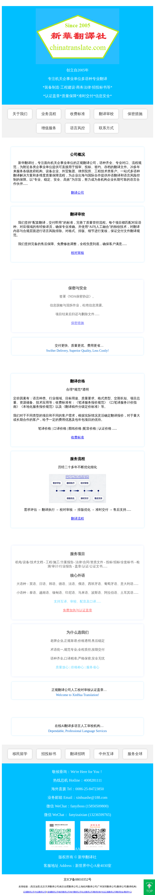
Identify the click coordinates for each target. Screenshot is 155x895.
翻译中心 (128, 892)
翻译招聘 (77, 754)
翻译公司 (77, 192)
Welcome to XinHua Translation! (77, 695)
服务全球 (135, 754)
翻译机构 (131, 886)
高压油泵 (35, 886)
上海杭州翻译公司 (87, 886)
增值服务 (48, 128)
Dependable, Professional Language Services (77, 731)
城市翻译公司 (64, 892)
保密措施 (135, 114)
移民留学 (20, 754)
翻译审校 (106, 114)
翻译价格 (97, 892)
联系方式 (106, 128)
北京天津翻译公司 (49, 886)
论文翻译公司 (87, 892)
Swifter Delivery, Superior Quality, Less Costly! (77, 350)
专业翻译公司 (40, 892)
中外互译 (106, 754)
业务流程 (48, 114)
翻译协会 (120, 892)
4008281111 (93, 780)
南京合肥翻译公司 (68, 886)
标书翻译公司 (75, 892)
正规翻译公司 (29, 892)
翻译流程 (77, 518)
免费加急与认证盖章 (77, 612)
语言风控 (77, 128)
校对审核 (77, 253)
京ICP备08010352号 (77, 879)
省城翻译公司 (52, 892)
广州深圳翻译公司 (106, 886)
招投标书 (48, 754)
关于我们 (20, 114)
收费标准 (77, 114)
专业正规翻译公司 (108, 892)
